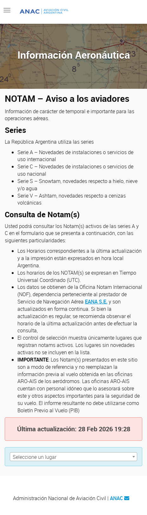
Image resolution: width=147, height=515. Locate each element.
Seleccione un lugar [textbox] (34, 456)
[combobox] (73, 456)
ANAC (116, 498)
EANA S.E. (96, 301)
